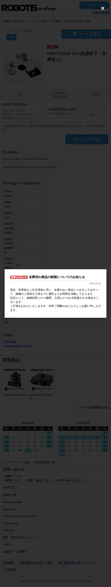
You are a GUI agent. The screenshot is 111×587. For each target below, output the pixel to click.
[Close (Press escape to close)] (102, 8)
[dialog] (55, 293)
